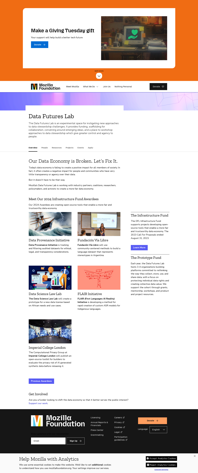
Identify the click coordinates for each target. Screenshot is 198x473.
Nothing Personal (123, 86)
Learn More (139, 247)
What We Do (89, 86)
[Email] (48, 441)
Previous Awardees (41, 381)
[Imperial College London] (50, 344)
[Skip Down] (99, 76)
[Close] (195, 456)
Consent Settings (161, 470)
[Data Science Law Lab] (50, 289)
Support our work (38, 403)
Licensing (95, 417)
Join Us (106, 86)
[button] (97, 86)
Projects (69, 148)
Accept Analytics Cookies (162, 458)
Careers (118, 417)
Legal (117, 432)
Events (80, 148)
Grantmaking (97, 435)
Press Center (97, 430)
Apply (90, 148)
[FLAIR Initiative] (99, 289)
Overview (33, 148)
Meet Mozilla (72, 86)
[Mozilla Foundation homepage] (45, 87)
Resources (57, 148)
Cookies (118, 427)
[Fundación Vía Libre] (99, 235)
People (44, 148)
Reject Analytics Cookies (163, 464)
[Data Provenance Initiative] (50, 235)
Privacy (118, 422)
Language (143, 429)
